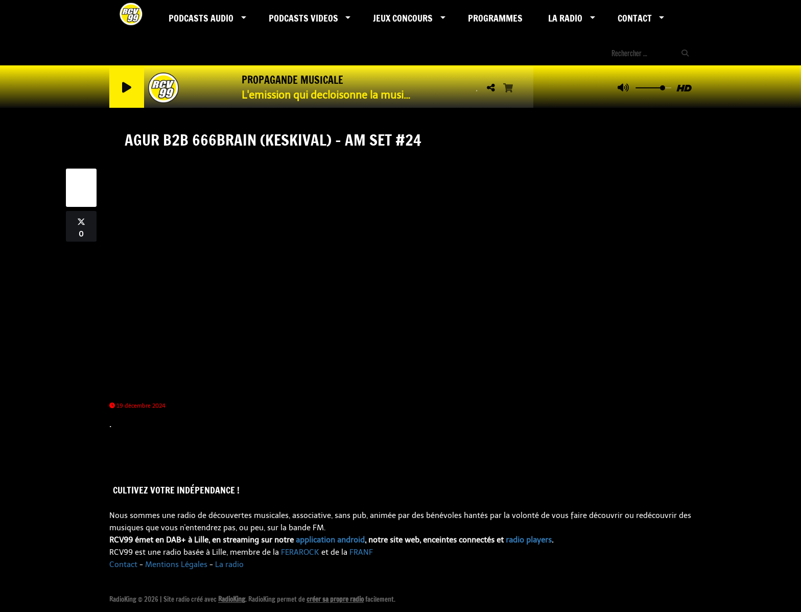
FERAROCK (300, 552)
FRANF (361, 552)
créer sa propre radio (335, 599)
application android (330, 540)
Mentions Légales (176, 564)
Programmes (495, 18)
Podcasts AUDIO (201, 18)
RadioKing (231, 599)
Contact (635, 18)
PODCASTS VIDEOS (303, 18)
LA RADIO (565, 18)
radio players (529, 540)
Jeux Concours (403, 18)
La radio (229, 564)
